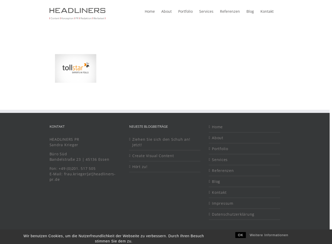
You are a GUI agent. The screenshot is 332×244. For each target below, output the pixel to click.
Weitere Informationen (269, 238)
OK (240, 238)
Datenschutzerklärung (233, 214)
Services (220, 159)
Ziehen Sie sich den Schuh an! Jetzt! (161, 142)
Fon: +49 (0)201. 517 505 (73, 168)
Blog (216, 181)
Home (217, 126)
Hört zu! (140, 166)
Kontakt (219, 192)
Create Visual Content (153, 155)
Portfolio (220, 148)
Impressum (222, 203)
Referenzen (223, 170)
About (217, 137)
